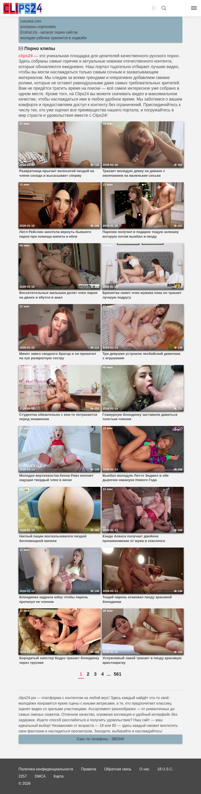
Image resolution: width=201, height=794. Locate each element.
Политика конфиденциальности (46, 769)
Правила (88, 769)
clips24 (26, 56)
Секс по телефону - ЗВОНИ (100, 739)
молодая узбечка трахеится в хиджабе (53, 38)
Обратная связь (118, 769)
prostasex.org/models (38, 27)
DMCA (40, 776)
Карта (59, 776)
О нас (144, 769)
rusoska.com (30, 21)
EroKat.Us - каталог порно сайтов (49, 32)
